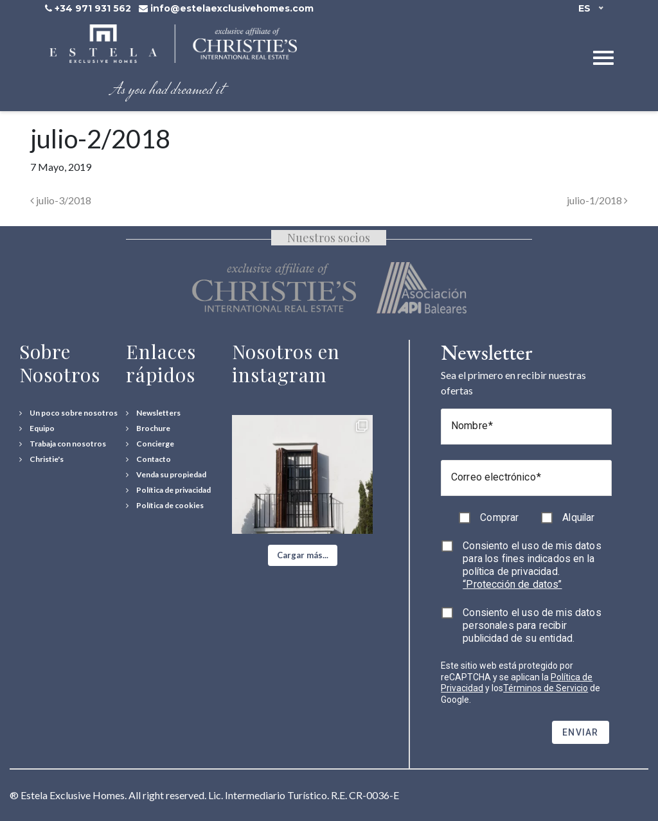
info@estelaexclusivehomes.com (232, 8)
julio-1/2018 (597, 200)
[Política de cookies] (165, 505)
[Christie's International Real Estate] (41, 459)
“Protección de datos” (512, 584)
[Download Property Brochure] (148, 428)
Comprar (499, 517)
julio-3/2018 (60, 200)
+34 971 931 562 (93, 8)
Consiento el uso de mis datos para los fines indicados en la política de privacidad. (532, 565)
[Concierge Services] (150, 444)
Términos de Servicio (545, 688)
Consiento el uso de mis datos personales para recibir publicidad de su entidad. (532, 625)
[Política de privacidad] (168, 490)
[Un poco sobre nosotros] (68, 413)
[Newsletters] (153, 413)
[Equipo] (37, 428)
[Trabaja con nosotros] (62, 444)
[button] (302, 556)
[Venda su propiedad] (166, 475)
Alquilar (578, 517)
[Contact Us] (148, 459)
